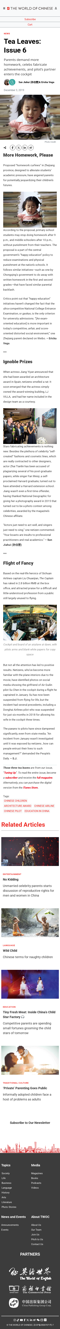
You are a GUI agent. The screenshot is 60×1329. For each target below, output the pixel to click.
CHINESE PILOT (13, 811)
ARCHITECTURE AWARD (17, 805)
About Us (36, 1225)
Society (6, 1173)
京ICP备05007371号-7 (43, 1325)
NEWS (7, 34)
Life (4, 1178)
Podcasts (36, 1183)
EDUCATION (9, 1007)
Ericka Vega (47, 82)
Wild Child (10, 951)
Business (6, 1183)
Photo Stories (9, 1207)
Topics (5, 1165)
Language (7, 1187)
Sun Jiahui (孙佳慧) (29, 82)
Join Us (35, 1234)
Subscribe (30, 19)
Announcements (10, 1225)
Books (34, 1178)
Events (4, 1229)
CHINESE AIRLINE (44, 805)
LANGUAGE (9, 945)
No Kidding (10, 879)
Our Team (36, 1229)
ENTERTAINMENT (12, 874)
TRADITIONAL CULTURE (16, 1083)
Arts (4, 1197)
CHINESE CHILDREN (15, 800)
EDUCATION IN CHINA (37, 811)
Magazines (37, 1173)
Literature (7, 1202)
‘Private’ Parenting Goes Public (25, 1088)
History (5, 1192)
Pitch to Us (37, 1239)
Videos (35, 1187)
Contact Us (37, 1244)
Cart (30, 24)
